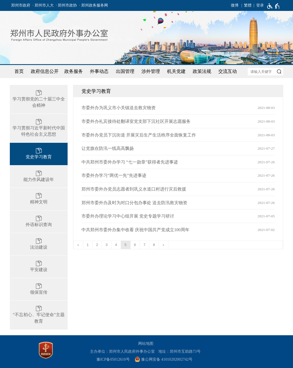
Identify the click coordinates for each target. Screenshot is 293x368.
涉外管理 (150, 71)
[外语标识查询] (39, 221)
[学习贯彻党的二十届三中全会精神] (39, 99)
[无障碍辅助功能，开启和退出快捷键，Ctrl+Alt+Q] (273, 6)
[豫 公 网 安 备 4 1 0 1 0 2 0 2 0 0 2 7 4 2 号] (165, 359)
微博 (234, 5)
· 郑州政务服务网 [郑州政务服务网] (93, 5)
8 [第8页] (154, 245)
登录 (260, 5)
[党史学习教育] (39, 154)
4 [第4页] (116, 245)
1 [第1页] (88, 245)
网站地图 (145, 343)
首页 (19, 71)
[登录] (258, 5)
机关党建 (176, 71)
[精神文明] (39, 199)
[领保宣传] (39, 289)
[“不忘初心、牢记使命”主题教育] (39, 315)
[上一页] (78, 245)
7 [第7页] (144, 245)
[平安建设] (39, 267)
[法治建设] (39, 244)
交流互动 (227, 71)
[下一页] (163, 245)
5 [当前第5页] (126, 245)
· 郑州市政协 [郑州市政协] (66, 5)
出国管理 (125, 71)
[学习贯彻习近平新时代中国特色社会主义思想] (39, 128)
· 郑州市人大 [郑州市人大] (43, 5)
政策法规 (202, 71)
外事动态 (99, 71)
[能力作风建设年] (39, 176)
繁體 (248, 5)
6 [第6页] (135, 245)
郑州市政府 (20, 5)
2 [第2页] (97, 245)
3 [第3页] (106, 245)
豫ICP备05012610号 (113, 359)
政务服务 (73, 71)
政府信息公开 (45, 71)
